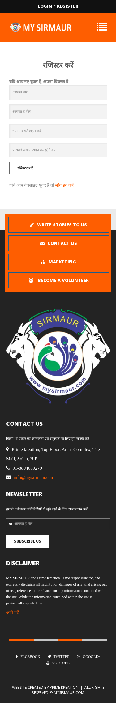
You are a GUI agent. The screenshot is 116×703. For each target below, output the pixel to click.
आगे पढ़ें (12, 612)
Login (45, 6)
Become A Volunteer (59, 280)
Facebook (28, 656)
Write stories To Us (58, 225)
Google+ (88, 656)
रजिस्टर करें (25, 168)
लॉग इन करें (64, 185)
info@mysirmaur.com (34, 477)
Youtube (58, 663)
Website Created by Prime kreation (45, 687)
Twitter (59, 656)
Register (67, 6)
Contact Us (58, 243)
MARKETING (58, 262)
